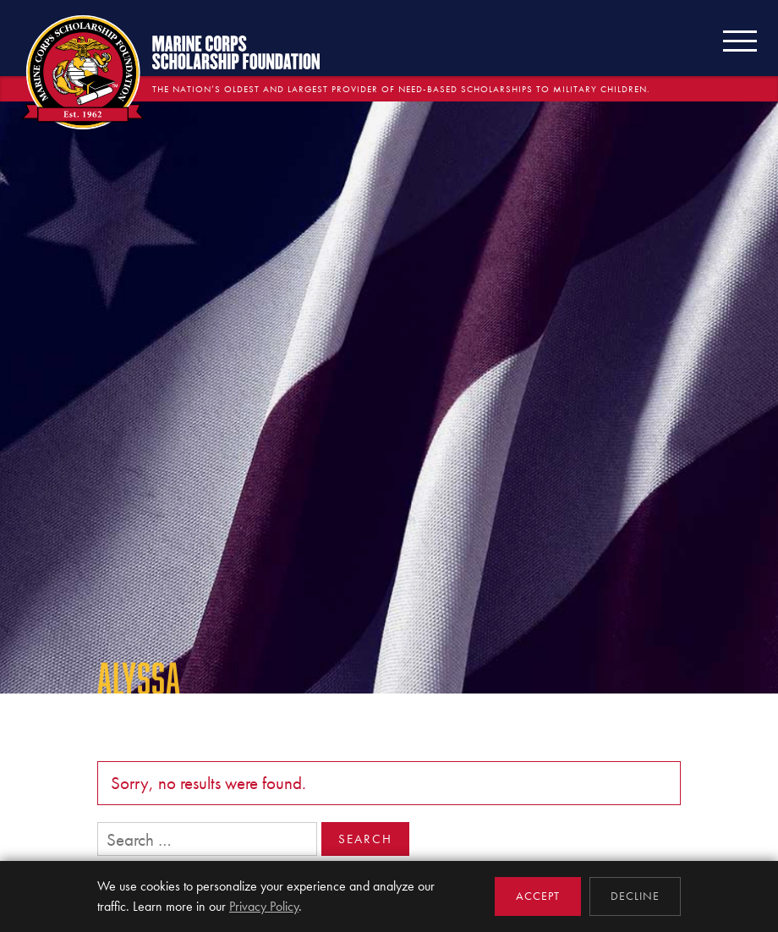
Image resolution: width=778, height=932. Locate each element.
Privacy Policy (264, 906)
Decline (635, 896)
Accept (538, 896)
